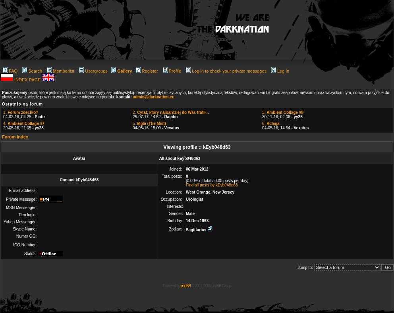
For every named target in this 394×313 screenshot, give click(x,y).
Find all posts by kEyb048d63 (212, 185)
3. (282, 112)
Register (147, 71)
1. (20, 112)
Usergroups (93, 71)
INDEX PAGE (28, 79)
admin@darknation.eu (153, 97)
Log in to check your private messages (226, 71)
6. (271, 123)
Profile (172, 71)
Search (32, 71)
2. (171, 112)
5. (149, 123)
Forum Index (15, 136)
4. (23, 123)
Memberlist (60, 71)
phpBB (186, 286)
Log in (280, 71)
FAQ (10, 71)
